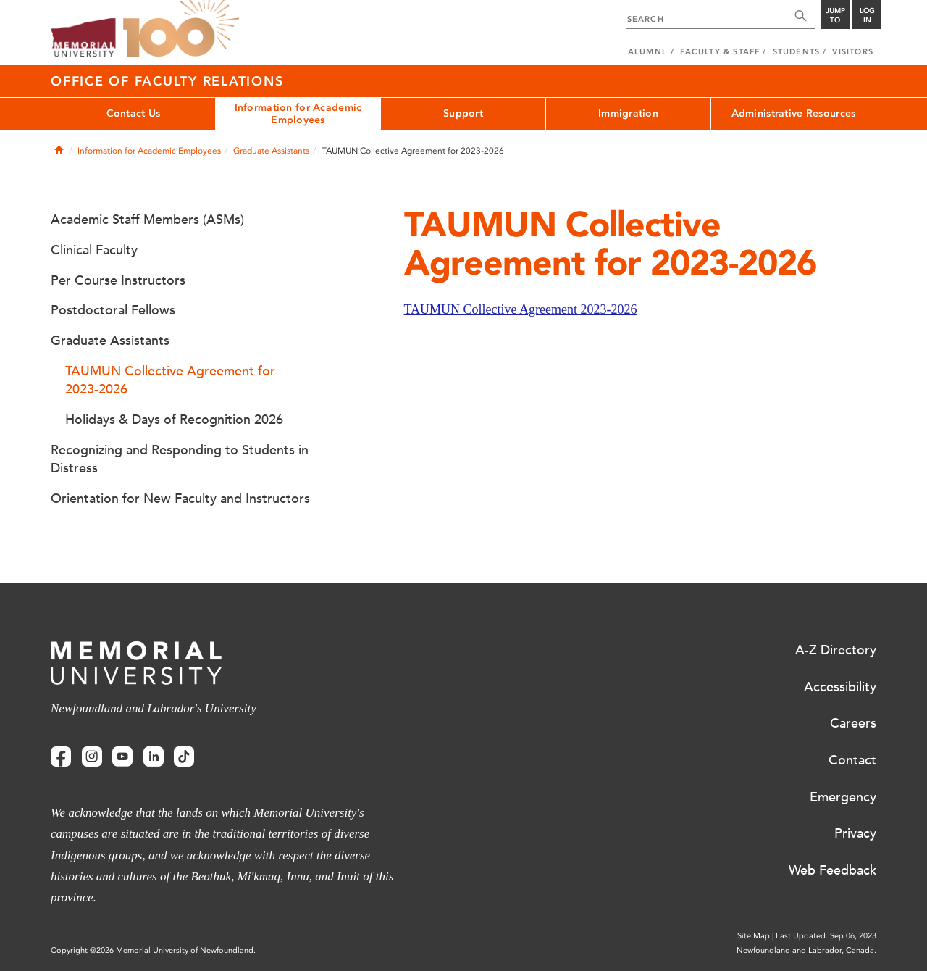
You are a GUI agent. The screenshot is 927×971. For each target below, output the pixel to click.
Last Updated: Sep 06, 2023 (826, 936)
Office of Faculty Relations (167, 81)
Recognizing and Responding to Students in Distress (180, 459)
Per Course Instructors (118, 280)
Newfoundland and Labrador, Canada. (806, 950)
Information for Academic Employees (298, 113)
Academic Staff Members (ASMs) (147, 220)
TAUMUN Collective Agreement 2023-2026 (520, 309)
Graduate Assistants (271, 151)
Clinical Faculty (94, 250)
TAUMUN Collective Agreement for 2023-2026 (170, 380)
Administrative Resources (793, 113)
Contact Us (133, 113)
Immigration (628, 113)
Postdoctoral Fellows (113, 310)
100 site (181, 29)
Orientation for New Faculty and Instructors (180, 499)
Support (463, 113)
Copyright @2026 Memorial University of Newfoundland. (153, 950)
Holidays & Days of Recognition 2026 (174, 420)
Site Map (753, 936)
